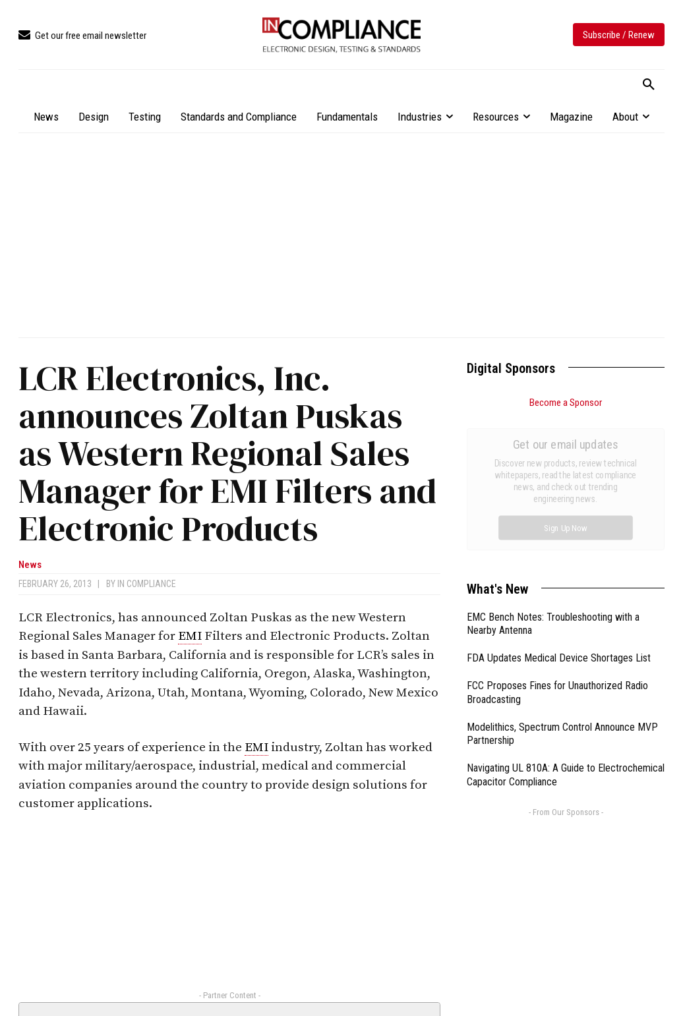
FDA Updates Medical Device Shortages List (559, 509)
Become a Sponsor (565, 403)
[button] (649, 85)
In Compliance (146, 584)
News (30, 565)
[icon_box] (82, 36)
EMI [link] (190, 636)
